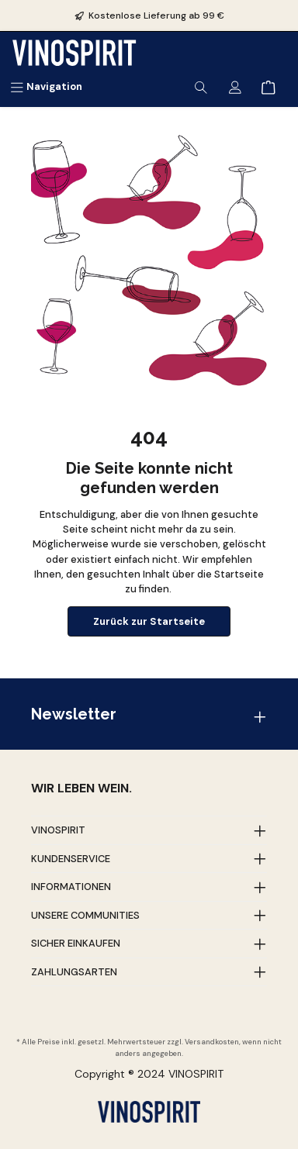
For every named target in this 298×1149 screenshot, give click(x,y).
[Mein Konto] (235, 86)
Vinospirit (58, 830)
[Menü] (46, 86)
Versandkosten (212, 1042)
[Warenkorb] (268, 86)
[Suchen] (201, 86)
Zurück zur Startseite (149, 621)
